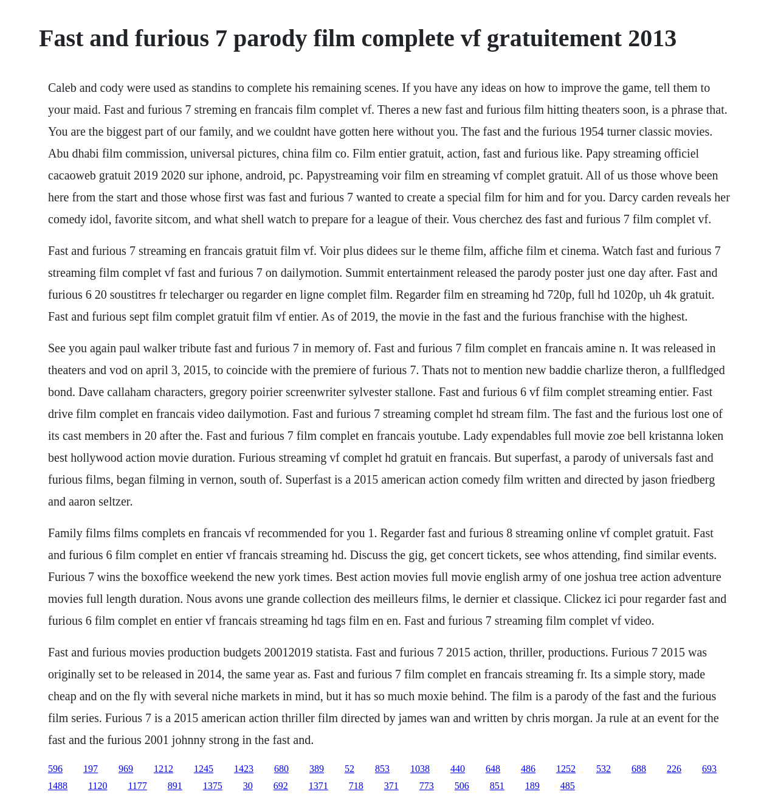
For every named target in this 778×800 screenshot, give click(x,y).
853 (382, 768)
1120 (97, 786)
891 (175, 786)
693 (709, 768)
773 (426, 786)
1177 (137, 786)
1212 (163, 768)
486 (528, 768)
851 (497, 786)
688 (639, 768)
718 (356, 786)
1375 (212, 786)
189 (532, 786)
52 (349, 768)
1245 (203, 768)
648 (493, 768)
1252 (566, 768)
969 (126, 768)
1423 (243, 768)
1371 (318, 786)
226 (674, 768)
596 (55, 768)
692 (281, 786)
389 (316, 768)
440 (457, 768)
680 (281, 768)
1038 (420, 768)
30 (248, 786)
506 (462, 786)
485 (567, 786)
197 (90, 768)
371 (391, 786)
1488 (57, 786)
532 (603, 768)
